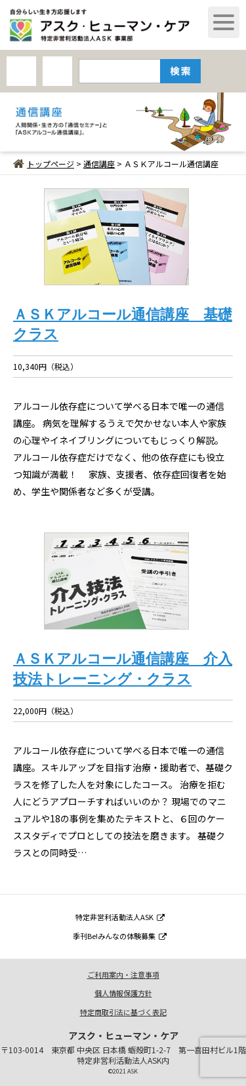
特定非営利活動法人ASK (120, 917)
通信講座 (99, 163)
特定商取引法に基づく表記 (123, 1012)
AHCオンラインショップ (21, 71)
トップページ (43, 163)
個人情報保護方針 (123, 993)
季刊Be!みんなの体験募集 (120, 936)
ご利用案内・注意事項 (123, 974)
